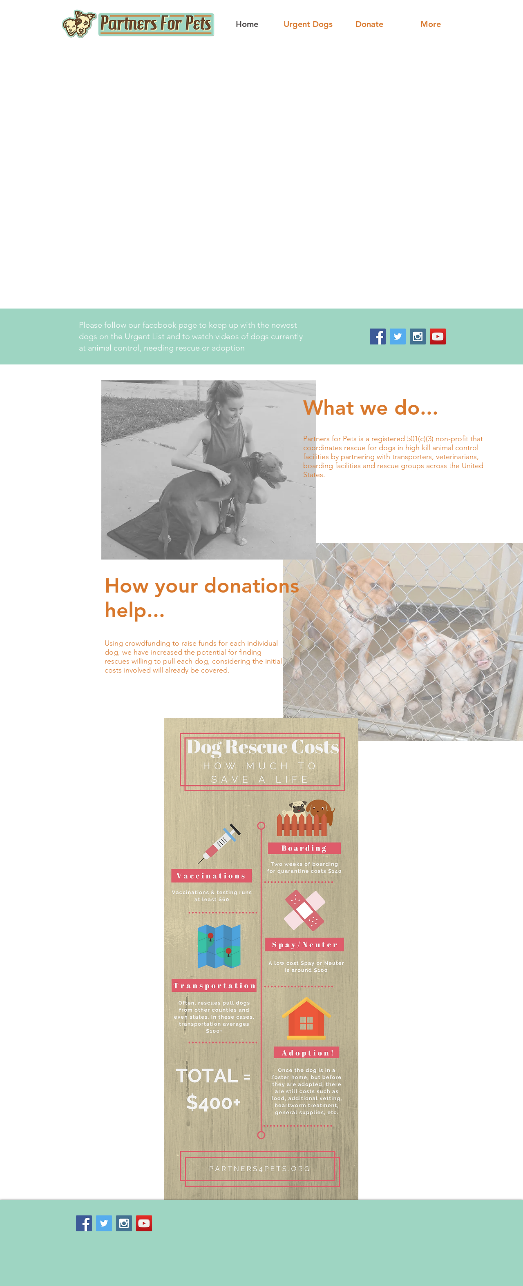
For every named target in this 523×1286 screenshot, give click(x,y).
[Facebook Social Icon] (378, 336)
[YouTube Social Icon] (438, 336)
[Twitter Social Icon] (398, 336)
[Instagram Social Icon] (418, 336)
